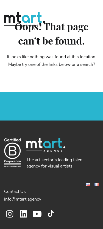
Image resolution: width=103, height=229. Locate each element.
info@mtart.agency (22, 199)
